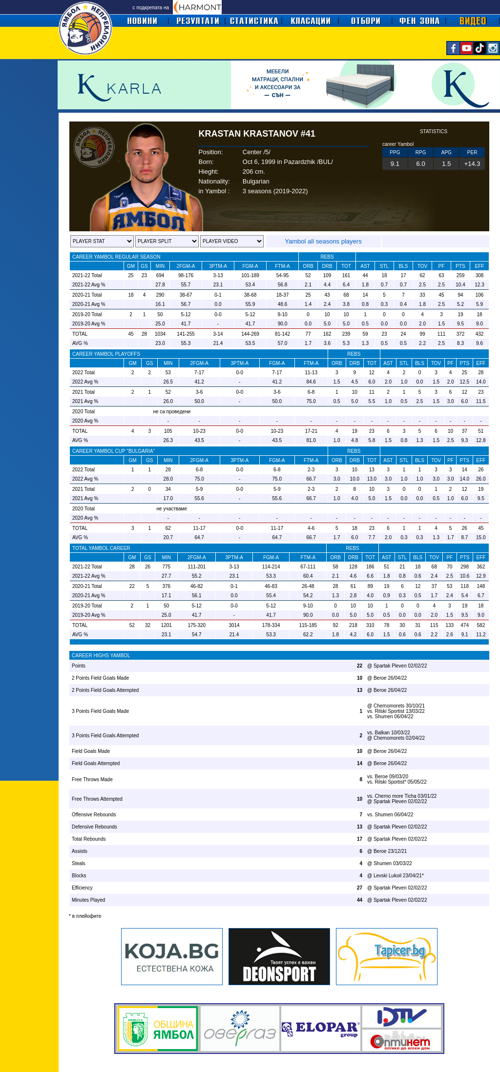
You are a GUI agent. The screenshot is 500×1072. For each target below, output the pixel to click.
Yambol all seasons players (323, 241)
